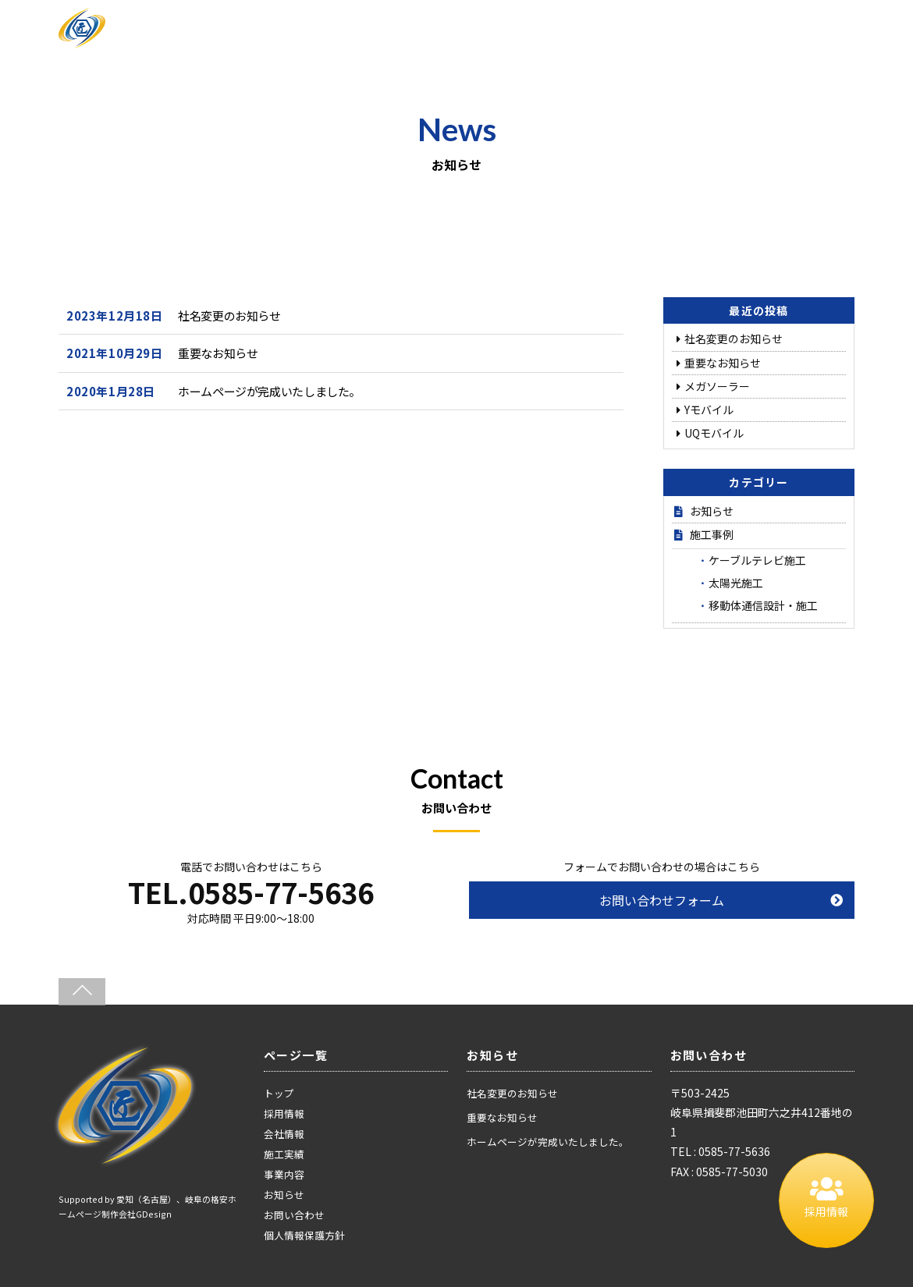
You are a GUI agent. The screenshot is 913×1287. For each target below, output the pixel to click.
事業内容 (284, 1174)
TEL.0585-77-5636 (251, 892)
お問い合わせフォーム (661, 900)
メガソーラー (717, 386)
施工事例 (712, 534)
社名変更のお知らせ (229, 315)
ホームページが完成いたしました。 (269, 391)
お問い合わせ (294, 1214)
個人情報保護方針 (304, 1235)
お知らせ (712, 511)
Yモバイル (709, 409)
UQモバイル (714, 433)
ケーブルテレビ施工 (757, 560)
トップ (279, 1093)
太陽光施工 (736, 582)
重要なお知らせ (218, 353)
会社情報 (284, 1133)
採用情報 (284, 1113)
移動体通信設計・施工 (763, 605)
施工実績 (284, 1154)
